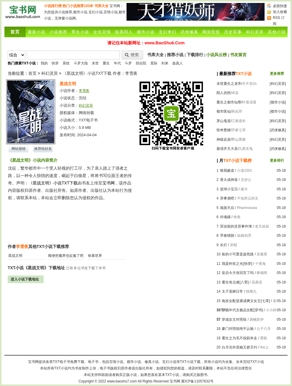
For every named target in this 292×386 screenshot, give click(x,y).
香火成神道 (229, 180)
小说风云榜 (216, 54)
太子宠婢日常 (232, 291)
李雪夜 (84, 91)
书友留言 (238, 54)
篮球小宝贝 (229, 189)
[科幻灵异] (278, 84)
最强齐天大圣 (227, 149)
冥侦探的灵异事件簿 (236, 226)
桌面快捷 (280, 6)
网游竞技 (211, 32)
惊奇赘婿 (223, 130)
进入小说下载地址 (25, 279)
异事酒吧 (227, 198)
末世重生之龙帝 (228, 84)
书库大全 (101, 6)
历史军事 (233, 32)
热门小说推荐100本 (78, 6)
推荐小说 (175, 54)
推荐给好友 (43, 149)
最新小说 (36, 32)
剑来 (164, 63)
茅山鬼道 (223, 121)
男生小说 (80, 32)
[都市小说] (278, 102)
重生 (106, 63)
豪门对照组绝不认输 (238, 329)
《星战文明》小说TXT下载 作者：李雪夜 (100, 73)
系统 (66, 63)
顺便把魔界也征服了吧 (65, 256)
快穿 (55, 63)
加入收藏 (280, 12)
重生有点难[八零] (235, 282)
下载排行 (195, 54)
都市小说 (146, 32)
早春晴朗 (227, 235)
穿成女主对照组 (234, 319)
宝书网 (175, 381)
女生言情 (102, 32)
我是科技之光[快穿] (237, 264)
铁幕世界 (95, 256)
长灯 (223, 245)
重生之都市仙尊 (228, 102)
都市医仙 (223, 111)
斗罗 (128, 63)
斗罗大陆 (81, 63)
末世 (95, 63)
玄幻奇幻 (167, 32)
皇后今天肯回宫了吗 (238, 273)
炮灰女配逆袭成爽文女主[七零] (246, 301)
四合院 (141, 63)
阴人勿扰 (223, 93)
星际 (154, 63)
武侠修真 (189, 32)
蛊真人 (177, 63)
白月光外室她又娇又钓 (239, 347)
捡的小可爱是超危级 (238, 254)
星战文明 (15, 256)
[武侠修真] (278, 130)
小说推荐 (58, 32)
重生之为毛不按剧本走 (239, 338)
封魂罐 (225, 217)
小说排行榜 (53, 6)
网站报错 (19, 149)
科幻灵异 (255, 32)
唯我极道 (227, 170)
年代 (117, 63)
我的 (44, 63)
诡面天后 (227, 208)
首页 (32, 73)
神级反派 (223, 139)
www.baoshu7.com (122, 381)
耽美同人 (124, 32)
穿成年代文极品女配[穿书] (242, 310)
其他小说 (277, 32)
